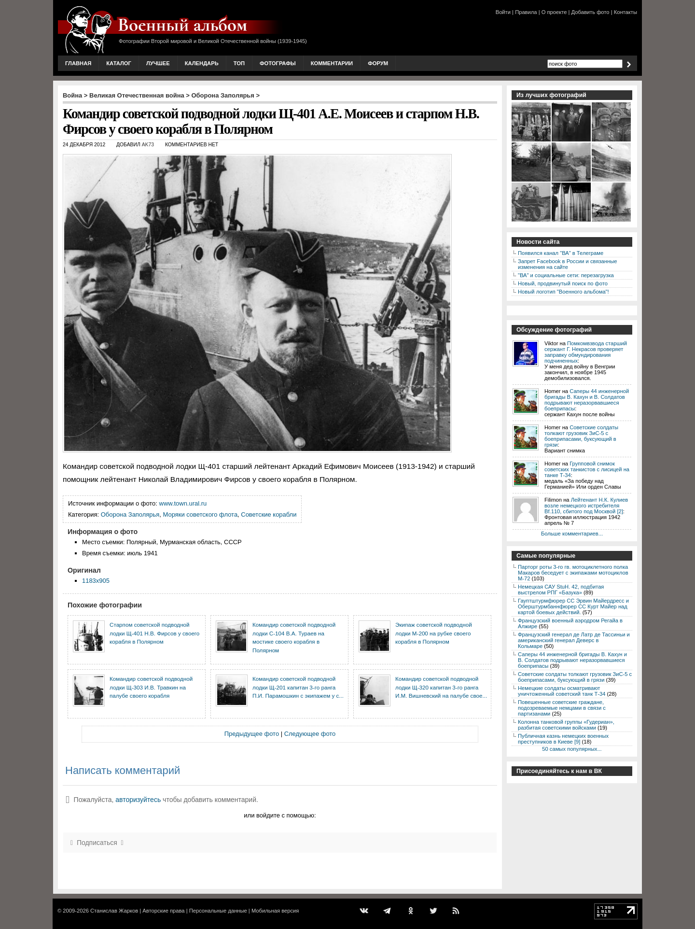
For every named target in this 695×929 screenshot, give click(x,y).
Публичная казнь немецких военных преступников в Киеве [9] (563, 739)
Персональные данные (218, 911)
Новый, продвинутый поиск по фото (563, 283)
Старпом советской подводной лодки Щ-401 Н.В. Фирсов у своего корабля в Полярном (154, 633)
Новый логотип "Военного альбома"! (563, 292)
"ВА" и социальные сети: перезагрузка (566, 275)
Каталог (118, 63)
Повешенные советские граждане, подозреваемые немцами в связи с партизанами (562, 708)
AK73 (148, 144)
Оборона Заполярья (223, 95)
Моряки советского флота (200, 514)
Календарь (202, 63)
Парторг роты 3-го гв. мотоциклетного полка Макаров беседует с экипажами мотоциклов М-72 (573, 572)
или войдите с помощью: (280, 815)
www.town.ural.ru (183, 503)
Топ (239, 63)
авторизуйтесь (138, 799)
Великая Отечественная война (136, 95)
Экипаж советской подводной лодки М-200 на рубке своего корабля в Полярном (433, 633)
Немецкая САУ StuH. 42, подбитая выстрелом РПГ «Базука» (561, 589)
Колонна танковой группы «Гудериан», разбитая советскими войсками (566, 725)
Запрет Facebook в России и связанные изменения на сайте (567, 264)
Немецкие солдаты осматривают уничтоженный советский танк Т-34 (562, 691)
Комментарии (332, 63)
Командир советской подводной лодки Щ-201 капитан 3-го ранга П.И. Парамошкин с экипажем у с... (298, 687)
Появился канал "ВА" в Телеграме (560, 253)
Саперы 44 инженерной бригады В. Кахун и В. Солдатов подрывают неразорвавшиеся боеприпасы (586, 399)
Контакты (625, 12)
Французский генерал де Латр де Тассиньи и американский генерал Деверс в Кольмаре (574, 640)
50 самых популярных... (571, 749)
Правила (526, 12)
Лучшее (158, 63)
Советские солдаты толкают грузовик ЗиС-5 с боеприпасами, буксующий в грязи (581, 436)
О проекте (554, 12)
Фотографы (278, 63)
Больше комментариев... (572, 533)
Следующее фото (310, 733)
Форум (378, 63)
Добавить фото (590, 12)
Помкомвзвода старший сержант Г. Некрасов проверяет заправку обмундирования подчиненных (585, 352)
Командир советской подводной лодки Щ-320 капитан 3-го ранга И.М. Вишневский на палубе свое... (441, 687)
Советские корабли (268, 514)
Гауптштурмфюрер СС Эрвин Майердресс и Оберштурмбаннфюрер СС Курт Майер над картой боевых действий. (573, 606)
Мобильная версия (275, 911)
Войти (503, 12)
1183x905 (96, 580)
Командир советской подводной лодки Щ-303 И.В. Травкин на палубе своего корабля (151, 687)
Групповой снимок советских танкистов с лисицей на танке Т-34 (586, 469)
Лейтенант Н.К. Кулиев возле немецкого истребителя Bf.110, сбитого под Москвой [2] (586, 505)
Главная (78, 63)
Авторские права (163, 911)
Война (72, 95)
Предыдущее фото (251, 733)
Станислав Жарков (114, 911)
